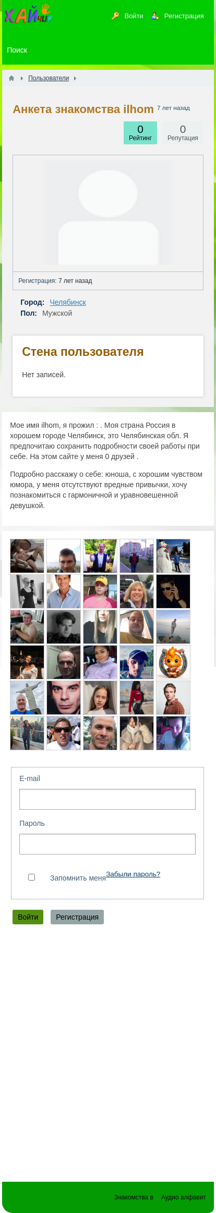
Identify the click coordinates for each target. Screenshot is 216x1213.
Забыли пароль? (133, 874)
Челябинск (68, 302)
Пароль (32, 823)
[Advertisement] (108, 1056)
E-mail (29, 778)
